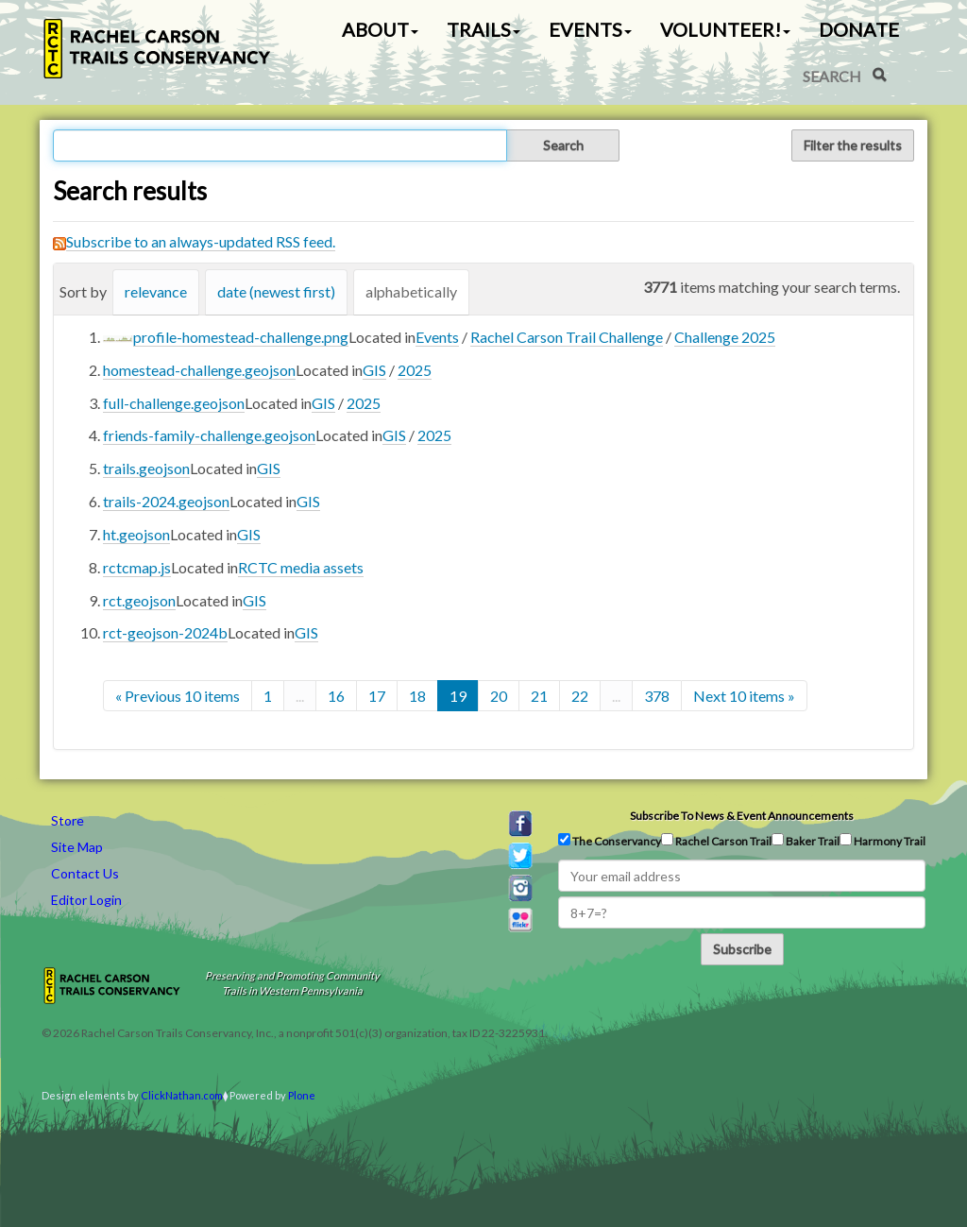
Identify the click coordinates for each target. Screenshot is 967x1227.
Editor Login (86, 900)
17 (376, 696)
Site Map (77, 847)
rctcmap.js (137, 567)
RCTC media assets (301, 567)
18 (417, 696)
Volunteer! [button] (725, 29)
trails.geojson (146, 468)
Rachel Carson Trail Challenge (566, 337)
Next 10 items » (744, 696)
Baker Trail (806, 840)
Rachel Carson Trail (716, 840)
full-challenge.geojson (174, 403)
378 (657, 696)
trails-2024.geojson (166, 501)
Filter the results (853, 145)
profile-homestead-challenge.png (240, 337)
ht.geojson (136, 534)
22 (579, 696)
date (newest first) (276, 291)
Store (67, 820)
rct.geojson (139, 600)
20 (498, 696)
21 (539, 696)
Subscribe (742, 949)
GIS (374, 370)
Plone (301, 1095)
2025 (415, 370)
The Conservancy (609, 840)
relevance (156, 291)
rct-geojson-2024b (165, 632)
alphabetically (411, 291)
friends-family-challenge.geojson (209, 435)
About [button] (380, 29)
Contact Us (85, 873)
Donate (859, 29)
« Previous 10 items (177, 696)
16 (336, 696)
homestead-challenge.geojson (199, 370)
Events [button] (590, 29)
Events (437, 337)
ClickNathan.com (182, 1095)
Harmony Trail (882, 840)
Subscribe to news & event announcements (742, 816)
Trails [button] (483, 29)
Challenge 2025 (724, 337)
